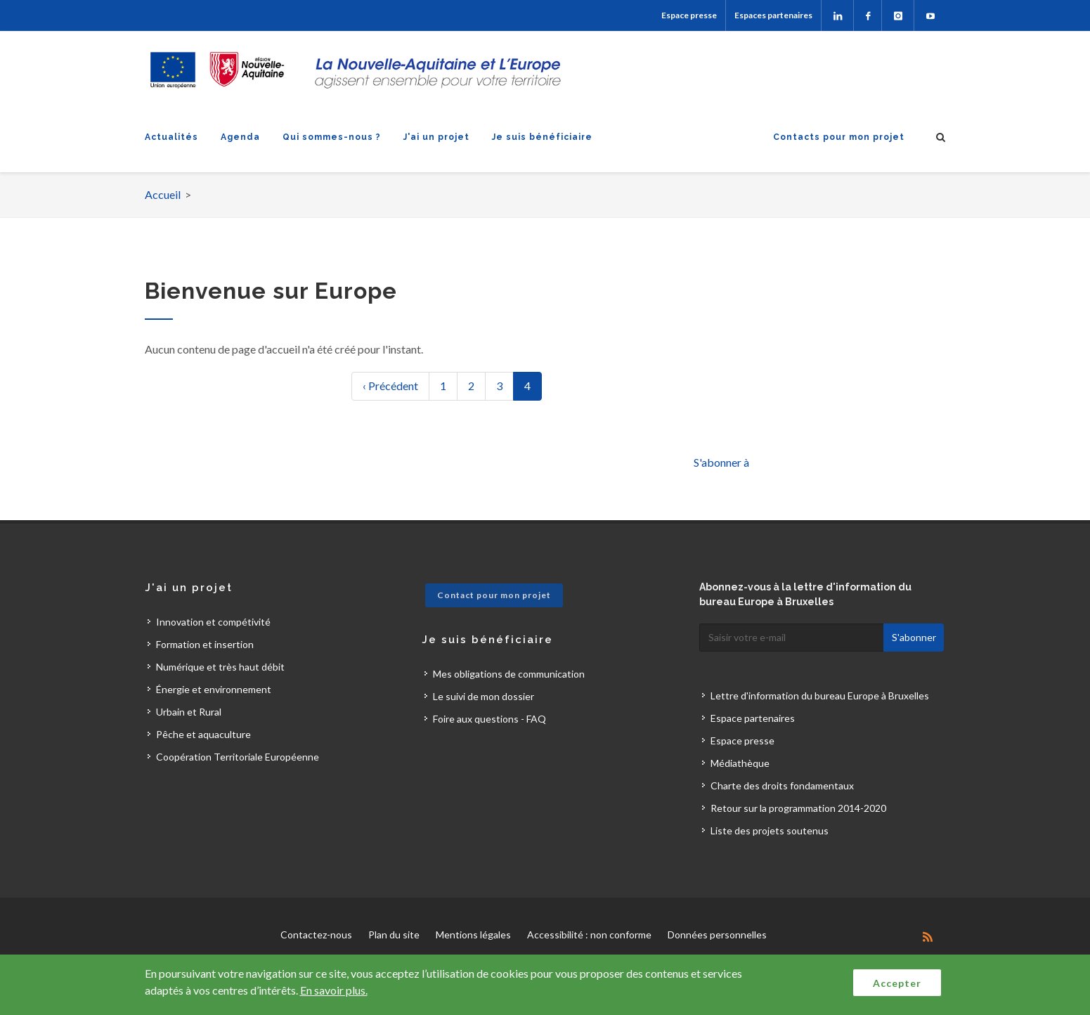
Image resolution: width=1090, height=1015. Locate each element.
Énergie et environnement (213, 689)
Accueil (163, 194)
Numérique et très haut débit (220, 667)
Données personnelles (717, 934)
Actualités (171, 137)
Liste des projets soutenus (770, 830)
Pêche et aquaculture (203, 734)
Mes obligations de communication (509, 674)
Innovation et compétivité (213, 622)
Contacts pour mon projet (838, 137)
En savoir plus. (334, 990)
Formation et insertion (205, 644)
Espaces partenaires (773, 15)
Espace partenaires (753, 718)
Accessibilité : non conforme (589, 934)
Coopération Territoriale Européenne (237, 757)
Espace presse (689, 15)
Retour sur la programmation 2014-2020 (798, 808)
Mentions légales (473, 934)
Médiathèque (740, 763)
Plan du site (394, 934)
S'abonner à (721, 462)
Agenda (240, 137)
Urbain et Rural (188, 712)
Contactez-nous (316, 934)
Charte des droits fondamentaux (782, 785)
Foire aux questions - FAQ (489, 719)
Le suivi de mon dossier (483, 696)
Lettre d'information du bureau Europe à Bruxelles (820, 696)
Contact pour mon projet (494, 595)
